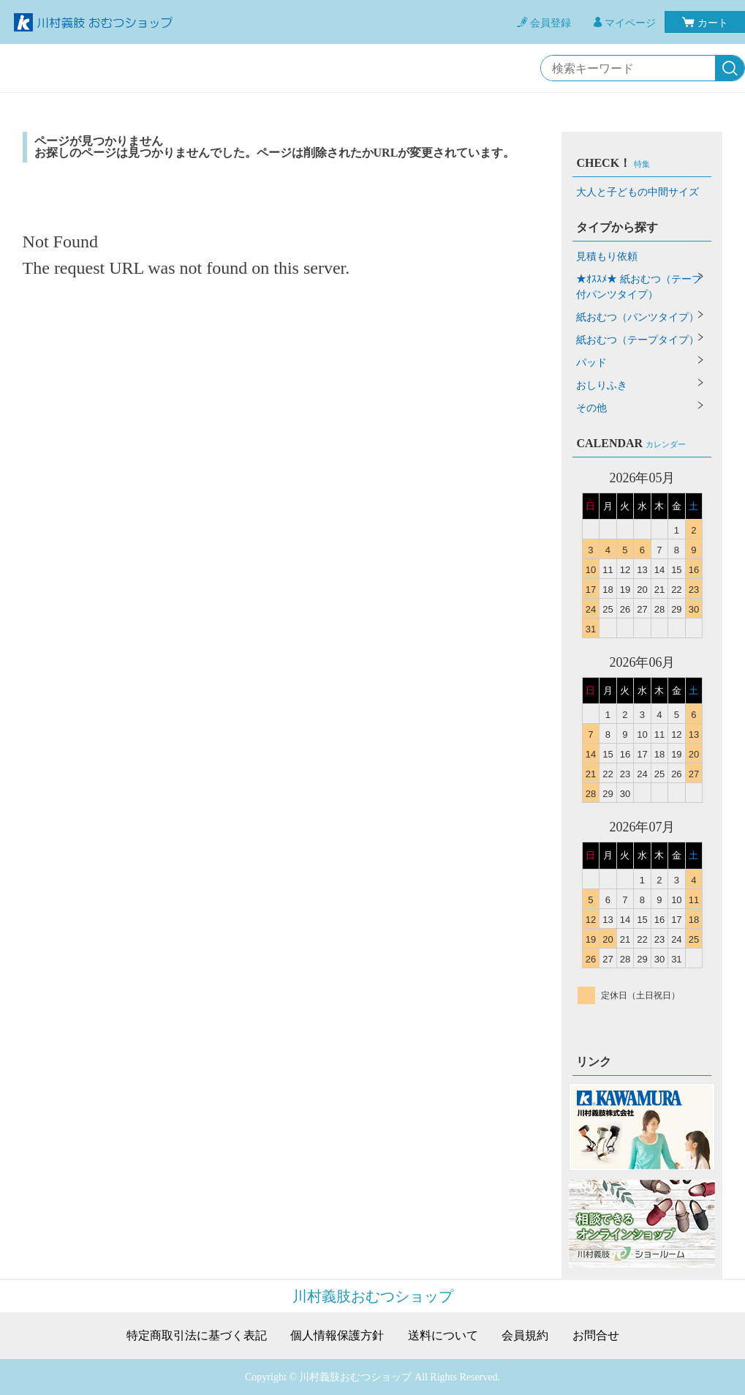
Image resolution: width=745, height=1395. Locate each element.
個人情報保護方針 (337, 1336)
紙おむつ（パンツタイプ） (637, 317)
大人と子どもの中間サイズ (637, 192)
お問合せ (595, 1336)
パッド (591, 362)
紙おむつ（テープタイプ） (637, 339)
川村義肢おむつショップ (372, 1296)
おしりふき (601, 385)
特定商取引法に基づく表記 (196, 1336)
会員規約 (525, 1336)
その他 (591, 408)
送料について (443, 1336)
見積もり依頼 (607, 256)
